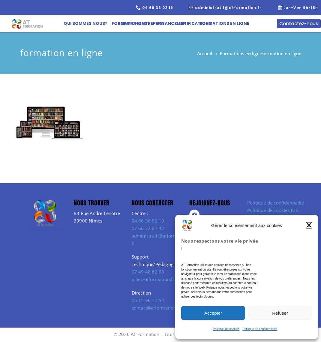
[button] (309, 225)
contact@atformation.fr (156, 308)
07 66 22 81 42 (148, 228)
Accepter (213, 313)
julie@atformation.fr (153, 279)
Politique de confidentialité (259, 329)
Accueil (204, 53)
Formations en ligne (241, 53)
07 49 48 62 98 (148, 272)
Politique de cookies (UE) (273, 210)
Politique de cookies (226, 329)
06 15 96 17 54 (148, 300)
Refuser (280, 313)
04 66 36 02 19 (148, 221)
